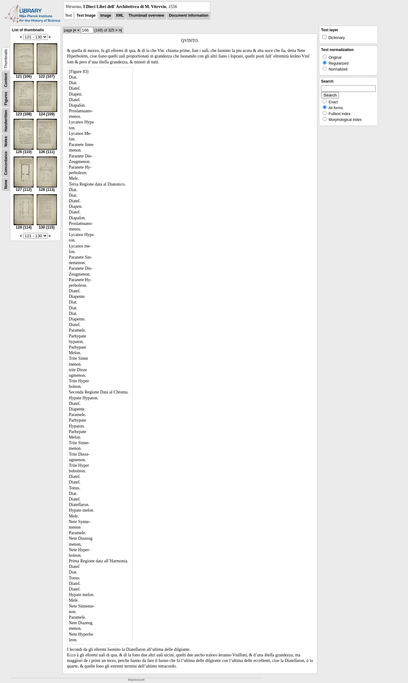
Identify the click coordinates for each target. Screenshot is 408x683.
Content (6, 80)
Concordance (6, 163)
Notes (6, 141)
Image (106, 15)
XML (120, 15)
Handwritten (6, 120)
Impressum (136, 679)
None (6, 184)
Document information (188, 15)
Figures (6, 98)
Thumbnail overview (146, 15)
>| (120, 30)
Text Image (86, 15)
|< (74, 30)
